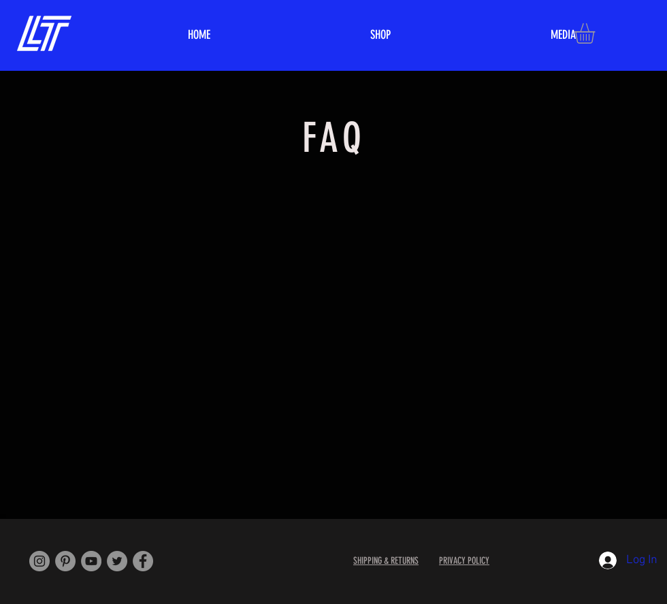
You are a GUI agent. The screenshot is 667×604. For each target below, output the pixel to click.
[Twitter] (117, 561)
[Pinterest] (65, 561)
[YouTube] (91, 561)
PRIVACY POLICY (464, 561)
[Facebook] (143, 561)
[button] (596, 33)
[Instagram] (39, 561)
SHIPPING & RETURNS (386, 561)
